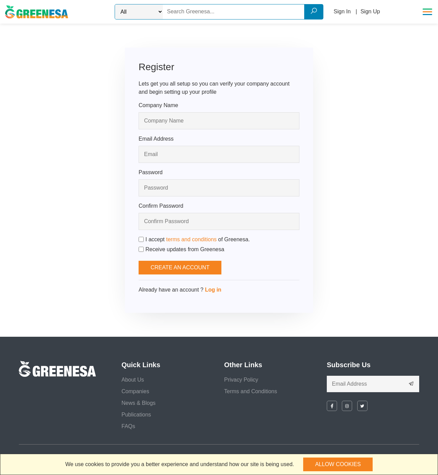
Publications (136, 415)
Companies (135, 391)
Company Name (158, 105)
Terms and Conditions (250, 391)
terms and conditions (191, 239)
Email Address (156, 139)
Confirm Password (161, 206)
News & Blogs (138, 403)
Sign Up (370, 11)
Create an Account (180, 267)
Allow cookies (338, 464)
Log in (213, 290)
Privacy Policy (241, 380)
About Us (132, 380)
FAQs (128, 426)
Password (151, 172)
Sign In (342, 11)
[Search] (243, 11)
